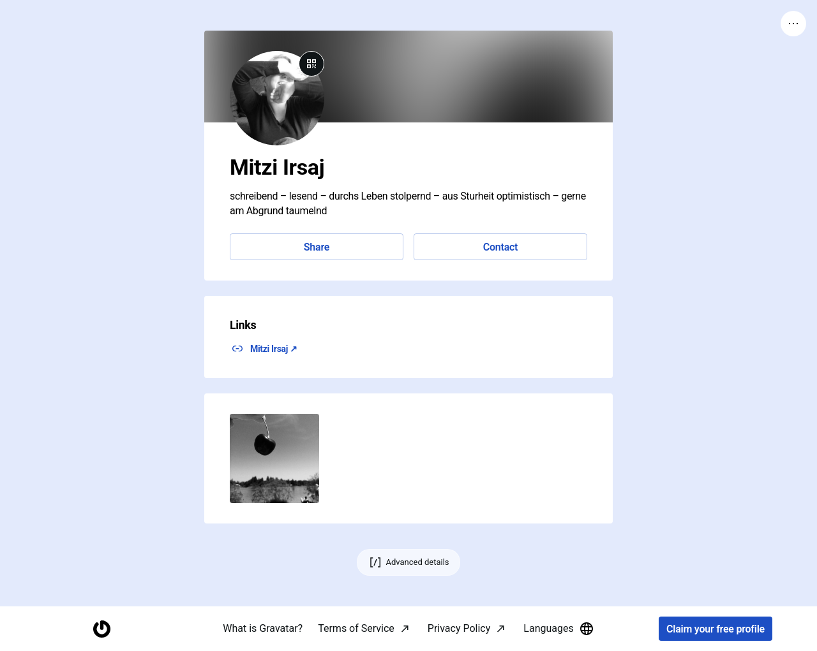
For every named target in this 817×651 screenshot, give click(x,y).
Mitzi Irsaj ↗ (273, 349)
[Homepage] (101, 629)
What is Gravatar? (263, 628)
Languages (558, 628)
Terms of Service (356, 628)
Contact (500, 247)
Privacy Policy (459, 628)
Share (316, 247)
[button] (274, 458)
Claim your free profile (715, 629)
